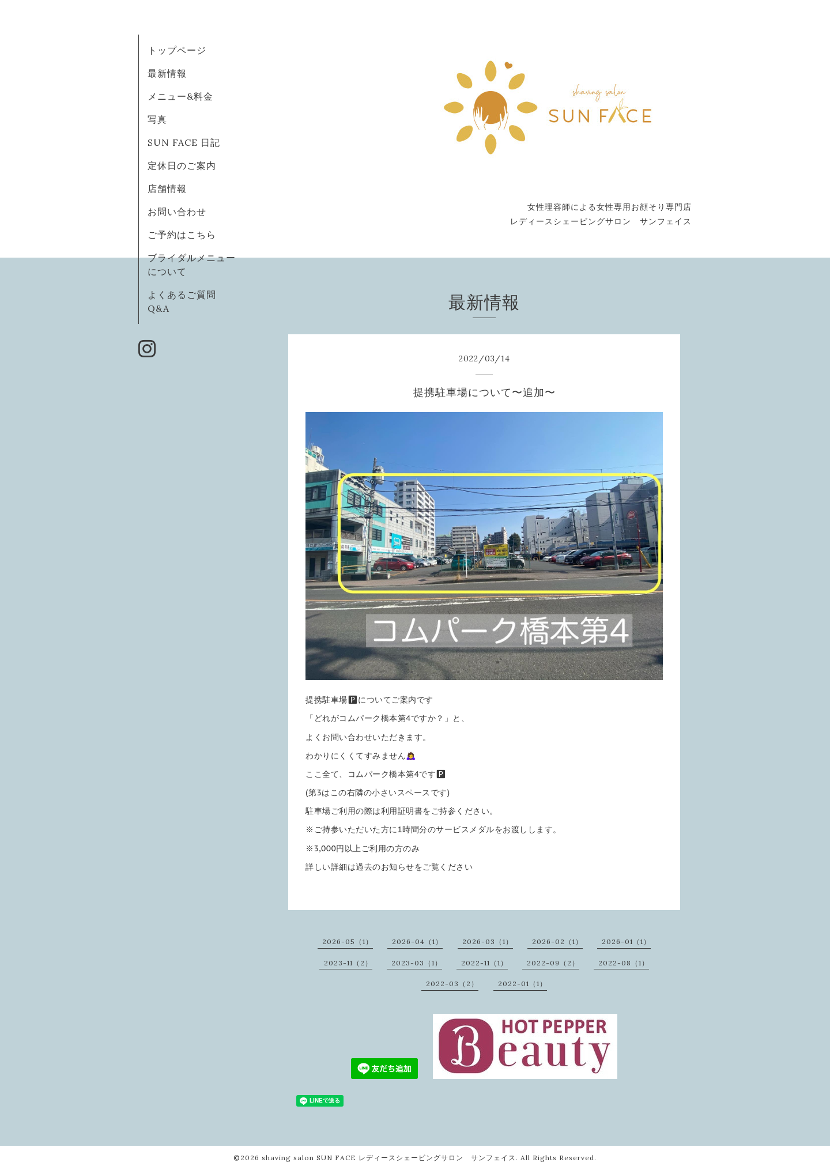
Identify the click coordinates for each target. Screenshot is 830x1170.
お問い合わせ (177, 211)
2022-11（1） (484, 962)
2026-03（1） (487, 941)
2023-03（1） (416, 962)
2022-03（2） (452, 983)
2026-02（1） (557, 941)
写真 (157, 119)
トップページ (177, 50)
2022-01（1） (522, 983)
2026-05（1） (347, 941)
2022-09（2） (553, 962)
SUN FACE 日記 (184, 142)
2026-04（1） (417, 941)
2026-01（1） (626, 941)
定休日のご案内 (182, 165)
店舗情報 (167, 188)
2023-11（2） (348, 962)
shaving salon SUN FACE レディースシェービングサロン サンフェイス (389, 1157)
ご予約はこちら (182, 234)
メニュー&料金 (180, 96)
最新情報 (167, 73)
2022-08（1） (623, 962)
